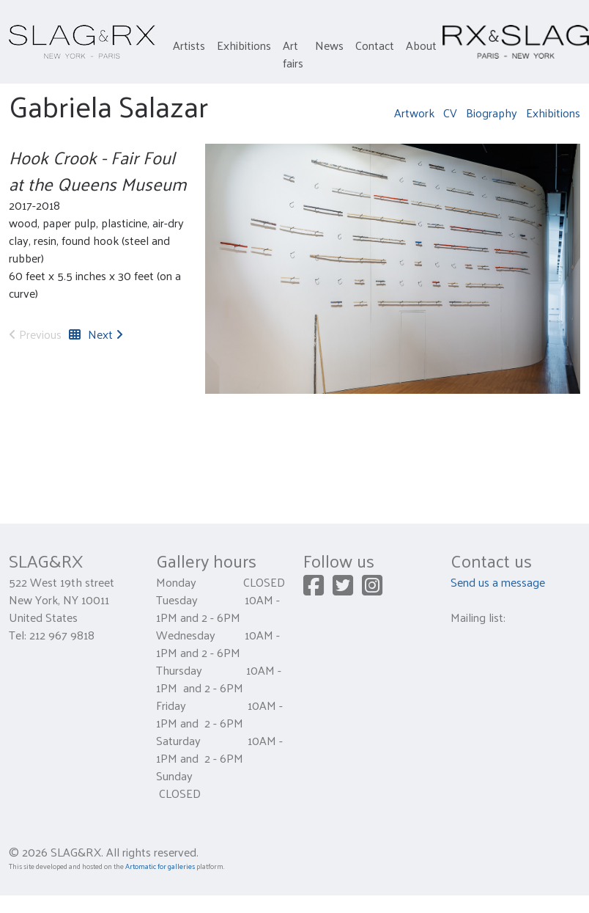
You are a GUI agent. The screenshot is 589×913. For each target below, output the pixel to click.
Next (105, 334)
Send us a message (498, 582)
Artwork (414, 112)
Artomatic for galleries (160, 866)
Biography (491, 112)
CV (450, 112)
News (329, 45)
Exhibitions (244, 45)
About (421, 45)
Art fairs (293, 53)
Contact (374, 45)
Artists (189, 45)
